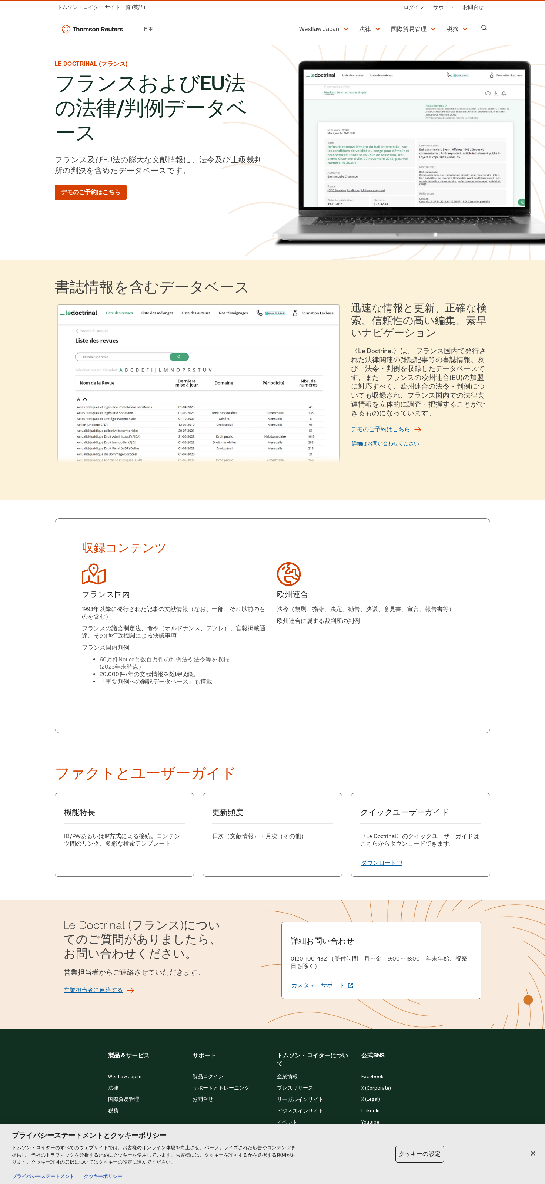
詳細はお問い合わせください (385, 443)
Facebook (372, 1076)
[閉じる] (533, 1153)
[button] (325, 29)
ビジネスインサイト (300, 1111)
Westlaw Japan (124, 1076)
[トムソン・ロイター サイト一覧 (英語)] (103, 7)
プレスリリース (295, 1088)
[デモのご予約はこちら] (91, 192)
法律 (113, 1088)
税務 (113, 1110)
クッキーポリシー (103, 1176)
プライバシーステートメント (43, 1176)
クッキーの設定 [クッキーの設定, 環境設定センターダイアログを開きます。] (420, 1154)
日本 (148, 28)
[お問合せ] (473, 7)
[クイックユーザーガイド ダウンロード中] (381, 863)
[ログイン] (414, 7)
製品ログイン (208, 1076)
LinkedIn (370, 1110)
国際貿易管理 (123, 1099)
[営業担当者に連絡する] (93, 990)
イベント (287, 1122)
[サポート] (443, 7)
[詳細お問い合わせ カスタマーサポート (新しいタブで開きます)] (322, 985)
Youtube (370, 1122)
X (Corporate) (376, 1088)
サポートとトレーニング (221, 1088)
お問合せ (203, 1099)
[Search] (484, 28)
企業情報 (287, 1076)
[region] (272, 1154)
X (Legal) (370, 1099)
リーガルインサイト (300, 1099)
